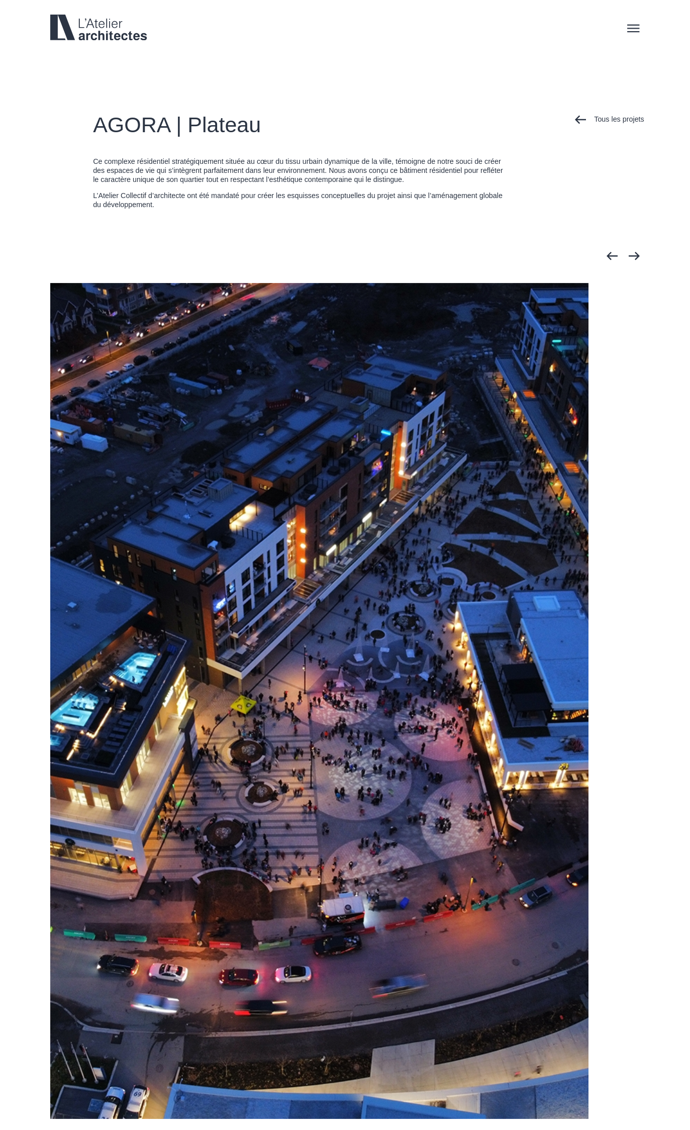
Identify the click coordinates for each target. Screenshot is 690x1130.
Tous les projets (609, 119)
